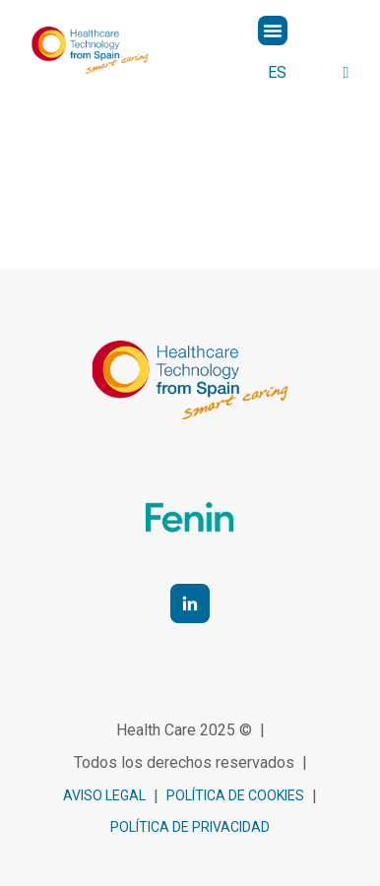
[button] (272, 30)
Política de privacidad (190, 827)
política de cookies (235, 795)
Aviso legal (104, 795)
